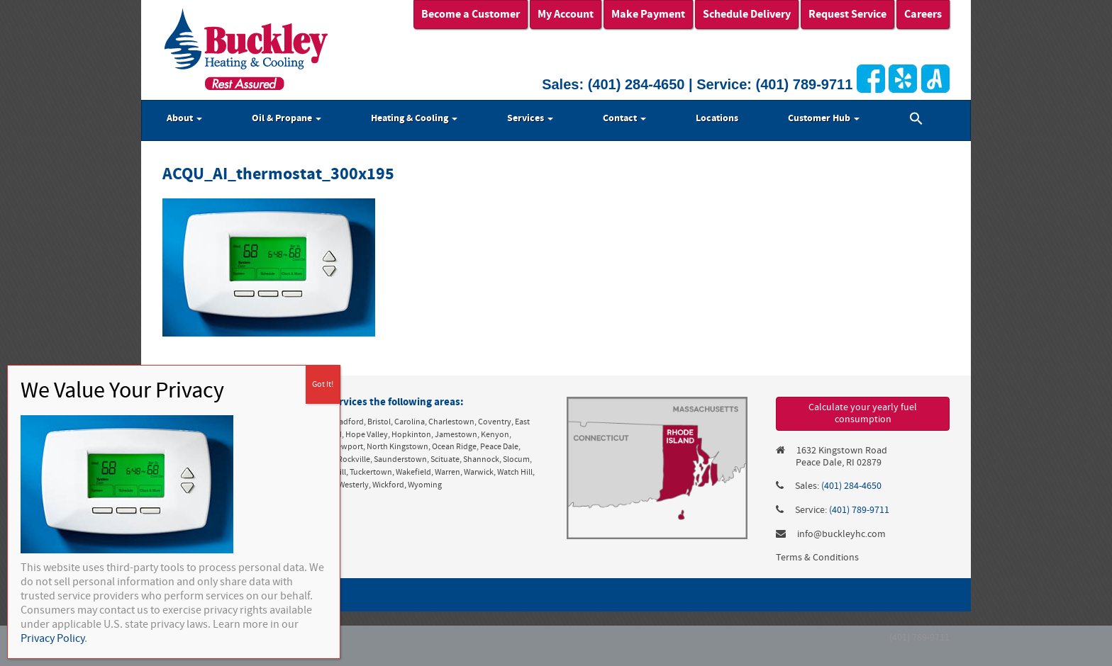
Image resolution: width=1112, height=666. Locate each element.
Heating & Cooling (414, 118)
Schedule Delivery (747, 14)
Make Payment (648, 14)
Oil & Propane (286, 118)
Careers (923, 14)
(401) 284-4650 (636, 84)
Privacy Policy (52, 638)
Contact (624, 118)
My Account (566, 14)
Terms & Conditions (817, 557)
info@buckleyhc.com (841, 534)
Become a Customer (470, 14)
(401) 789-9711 (804, 84)
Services (530, 118)
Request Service (847, 14)
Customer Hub (824, 118)
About (184, 118)
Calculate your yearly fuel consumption (862, 413)
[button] (916, 120)
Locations (717, 118)
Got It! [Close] (322, 384)
